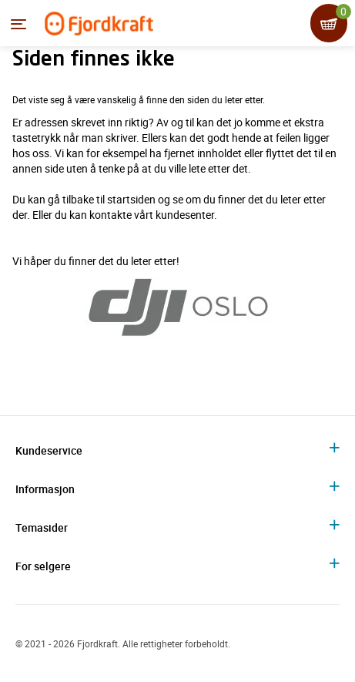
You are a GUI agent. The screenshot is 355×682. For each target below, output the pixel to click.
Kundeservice (48, 450)
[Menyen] (18, 24)
